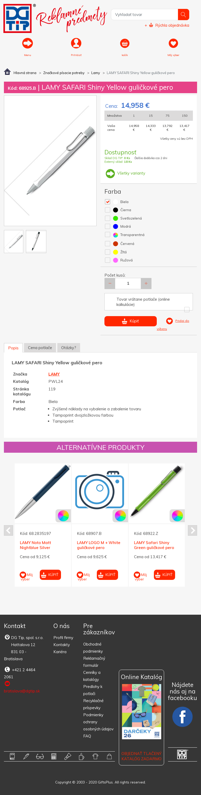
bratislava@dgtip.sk (22, 686)
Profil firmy (63, 637)
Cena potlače (40, 347)
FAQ (87, 736)
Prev (8, 530)
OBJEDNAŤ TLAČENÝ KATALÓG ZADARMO (141, 756)
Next (192, 530)
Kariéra (59, 651)
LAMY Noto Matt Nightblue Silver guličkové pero (35, 547)
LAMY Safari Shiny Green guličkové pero (154, 545)
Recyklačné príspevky (93, 704)
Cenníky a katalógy (91, 676)
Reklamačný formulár (94, 662)
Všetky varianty (124, 173)
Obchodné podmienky (93, 648)
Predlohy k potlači (92, 690)
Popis (13, 347)
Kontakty (61, 644)
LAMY (54, 374)
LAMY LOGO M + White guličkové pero (98, 545)
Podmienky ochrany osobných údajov (98, 721)
